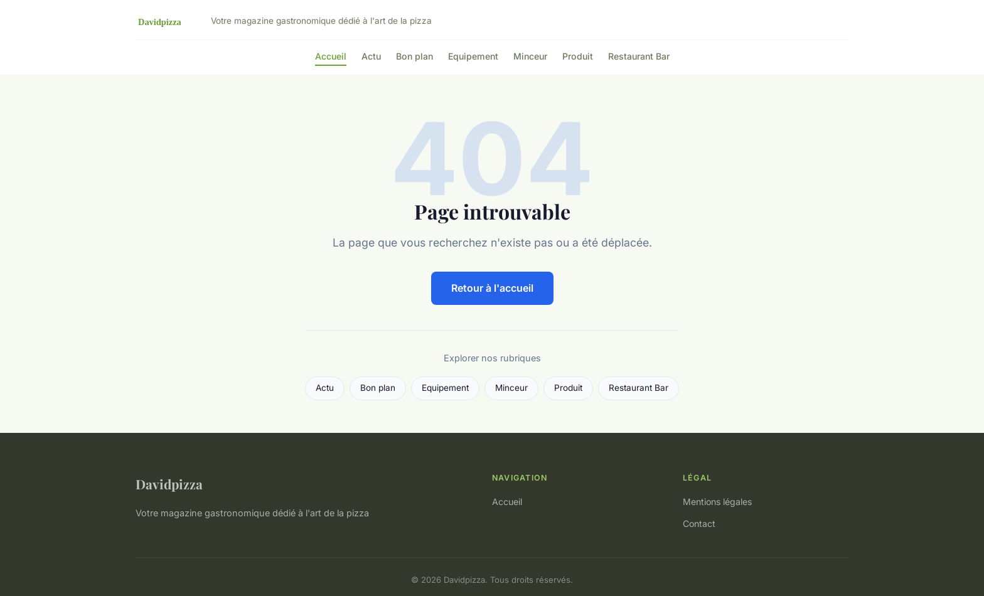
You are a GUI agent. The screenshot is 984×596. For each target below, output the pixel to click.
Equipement (473, 56)
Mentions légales (717, 501)
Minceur (530, 56)
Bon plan (414, 56)
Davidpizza (169, 483)
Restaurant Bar (639, 56)
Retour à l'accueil (492, 288)
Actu (371, 56)
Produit (577, 56)
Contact (699, 523)
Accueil (330, 56)
